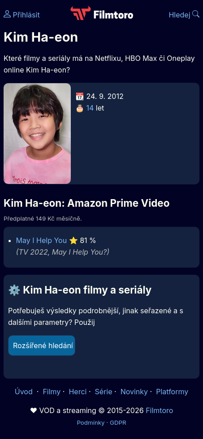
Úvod (25, 391)
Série (103, 391)
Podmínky (90, 422)
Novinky (134, 391)
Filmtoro (159, 410)
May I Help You (41, 240)
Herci (77, 391)
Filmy (51, 391)
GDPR (118, 422)
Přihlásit (22, 14)
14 (90, 107)
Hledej (183, 14)
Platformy (172, 391)
